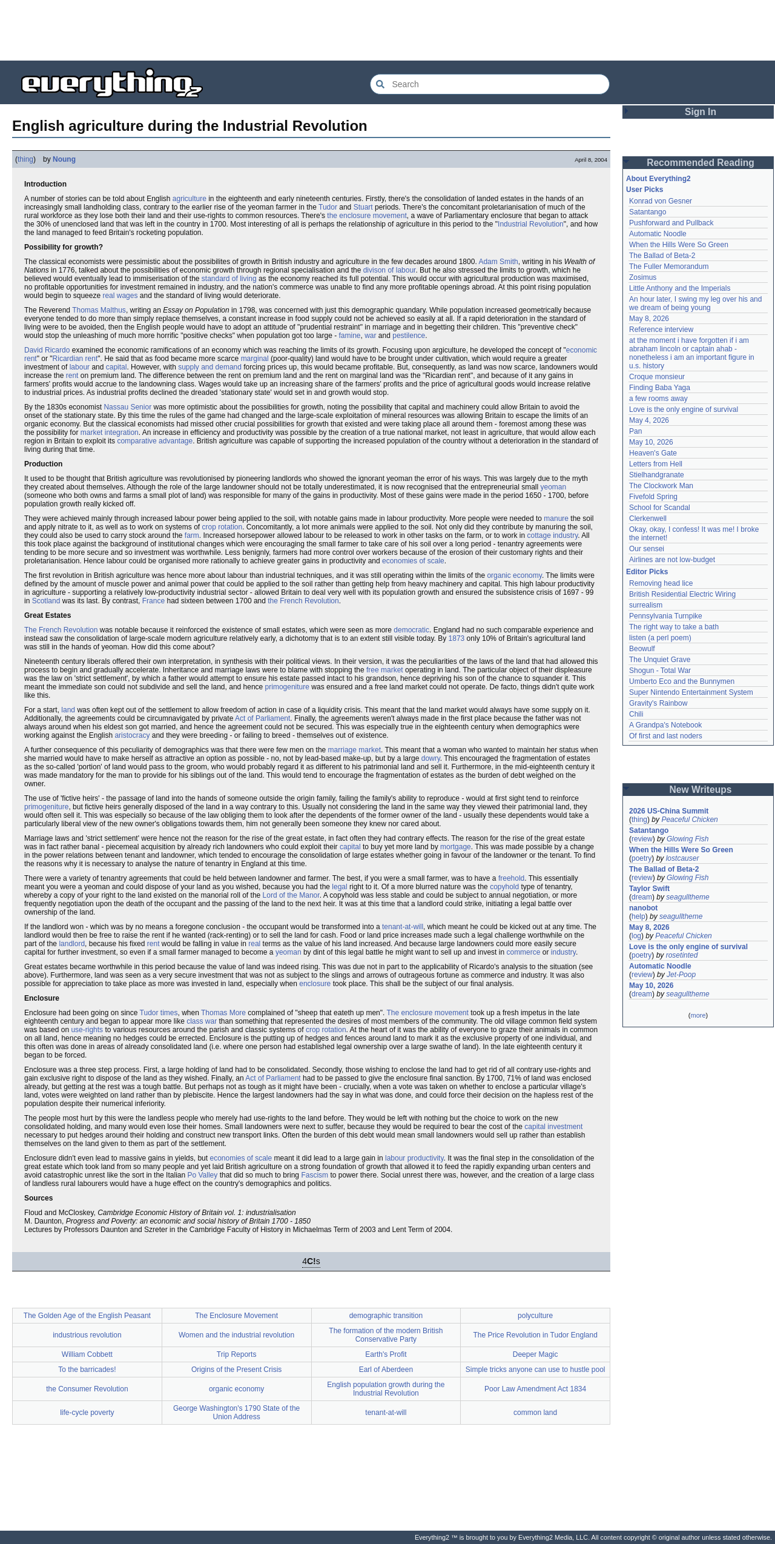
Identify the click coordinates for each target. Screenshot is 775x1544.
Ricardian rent (75, 358)
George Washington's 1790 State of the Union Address (236, 1412)
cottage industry (552, 535)
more (697, 1015)
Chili (636, 714)
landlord (72, 943)
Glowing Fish (687, 839)
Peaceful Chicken (689, 819)
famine (349, 335)
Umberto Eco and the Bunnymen (681, 681)
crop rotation (222, 527)
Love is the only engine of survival (683, 409)
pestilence (408, 335)
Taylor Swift (649, 888)
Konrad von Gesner (660, 201)
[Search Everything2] (490, 84)
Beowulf (642, 648)
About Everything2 (658, 178)
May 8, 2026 (649, 318)
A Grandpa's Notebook (665, 725)
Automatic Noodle (658, 234)
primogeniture (287, 687)
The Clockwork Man (661, 486)
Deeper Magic (535, 1354)
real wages (119, 295)
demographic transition (386, 1315)
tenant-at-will (402, 927)
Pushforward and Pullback (671, 223)
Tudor (327, 207)
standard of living (229, 278)
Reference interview (661, 329)
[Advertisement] (387, 30)
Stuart (363, 207)
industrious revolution (87, 1335)
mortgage (455, 847)
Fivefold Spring (653, 496)
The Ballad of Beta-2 (662, 255)
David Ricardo (47, 350)
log (636, 936)
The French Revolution (60, 630)
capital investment (553, 1126)
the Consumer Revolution (87, 1389)
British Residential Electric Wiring (682, 594)
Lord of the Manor (291, 895)
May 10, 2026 (651, 442)
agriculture (189, 198)
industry (563, 952)
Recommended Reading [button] (700, 162)
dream (642, 897)
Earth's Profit (385, 1354)
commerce (523, 952)
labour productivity (414, 1158)
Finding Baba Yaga (659, 387)
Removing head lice (661, 583)
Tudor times (159, 1013)
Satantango (647, 212)
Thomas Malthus (99, 310)
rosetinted (682, 955)
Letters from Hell (655, 464)
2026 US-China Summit (668, 811)
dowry (430, 758)
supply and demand (210, 367)
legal (339, 887)
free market (384, 670)
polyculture (535, 1315)
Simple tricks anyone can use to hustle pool (535, 1369)
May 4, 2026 (649, 420)
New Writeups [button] (701, 789)
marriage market (354, 750)
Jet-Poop (681, 974)
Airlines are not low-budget (672, 559)
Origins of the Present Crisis (236, 1369)
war (370, 335)
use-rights (87, 1029)
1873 (457, 638)
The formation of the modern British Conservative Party (386, 1335)
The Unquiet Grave (659, 659)
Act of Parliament (262, 718)
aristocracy (132, 735)
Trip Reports (237, 1354)
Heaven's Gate (653, 453)
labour (80, 367)
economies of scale (413, 561)
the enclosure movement (366, 215)
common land (535, 1412)
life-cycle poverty (87, 1412)
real (254, 943)
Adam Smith (498, 261)
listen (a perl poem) (660, 638)
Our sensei (646, 549)
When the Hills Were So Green (678, 244)
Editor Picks (647, 572)
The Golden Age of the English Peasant (87, 1315)
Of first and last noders (665, 736)
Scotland (46, 601)
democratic (411, 630)
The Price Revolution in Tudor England (535, 1335)
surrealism (645, 605)
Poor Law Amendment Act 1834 (535, 1389)
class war (201, 1021)
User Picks (644, 189)
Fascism (314, 1175)
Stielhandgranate (656, 475)
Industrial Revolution (531, 224)
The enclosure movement (427, 1013)
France (153, 601)
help (638, 916)
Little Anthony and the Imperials (679, 288)
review (642, 839)
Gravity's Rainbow (658, 703)
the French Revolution (303, 601)
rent (72, 375)
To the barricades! (87, 1369)
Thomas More (223, 1013)
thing (25, 159)
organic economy (514, 575)
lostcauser (682, 858)
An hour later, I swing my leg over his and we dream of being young (695, 303)
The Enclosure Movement (236, 1315)
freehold (511, 878)
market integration (110, 432)
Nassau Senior (127, 407)
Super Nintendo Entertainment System (691, 692)
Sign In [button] (700, 112)
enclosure (315, 983)
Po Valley (202, 1175)
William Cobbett (87, 1354)
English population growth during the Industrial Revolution (385, 1388)
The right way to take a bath (674, 627)
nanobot (643, 908)
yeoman (554, 487)
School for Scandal (659, 507)
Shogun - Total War (660, 670)
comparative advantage (155, 441)
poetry (641, 858)
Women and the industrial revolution (236, 1335)
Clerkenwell (648, 518)
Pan (635, 431)
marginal (255, 358)
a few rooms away (658, 398)
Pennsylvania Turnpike (665, 616)
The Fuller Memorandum (668, 266)
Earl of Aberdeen (386, 1369)
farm (192, 535)
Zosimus (642, 277)
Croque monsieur (657, 377)
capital (116, 367)
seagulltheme (687, 897)
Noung (64, 159)
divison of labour (389, 270)
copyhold (504, 887)
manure (556, 518)
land (68, 710)
